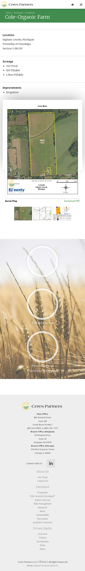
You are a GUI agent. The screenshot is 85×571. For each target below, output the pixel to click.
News (42, 511)
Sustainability (42, 515)
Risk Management (42, 503)
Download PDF (72, 201)
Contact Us (42, 481)
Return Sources (42, 500)
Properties (30, 13)
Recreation (42, 518)
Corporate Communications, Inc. (45, 566)
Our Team (43, 477)
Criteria (42, 537)
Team (42, 545)
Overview (42, 534)
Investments (43, 541)
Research (42, 507)
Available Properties (42, 522)
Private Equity (42, 528)
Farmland (18, 13)
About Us (42, 471)
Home (8, 13)
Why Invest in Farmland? (42, 496)
